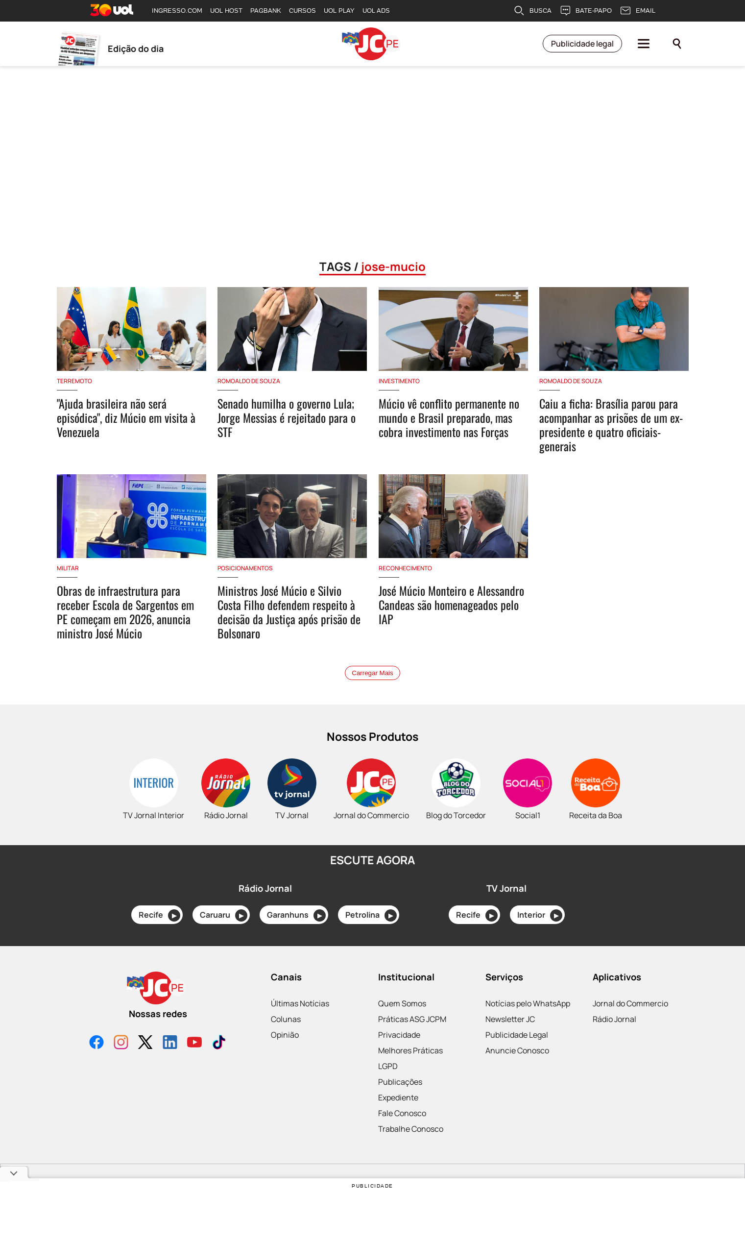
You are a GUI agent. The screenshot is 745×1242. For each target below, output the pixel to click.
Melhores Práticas (410, 1050)
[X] (145, 1043)
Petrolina (371, 915)
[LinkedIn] (170, 1043)
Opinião (285, 1034)
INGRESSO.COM (177, 10)
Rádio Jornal (614, 1019)
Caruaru (223, 915)
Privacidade (399, 1034)
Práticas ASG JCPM (412, 1019)
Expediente (398, 1097)
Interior (539, 915)
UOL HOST (226, 10)
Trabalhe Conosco (410, 1128)
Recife (159, 915)
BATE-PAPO (585, 11)
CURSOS (302, 10)
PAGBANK (265, 10)
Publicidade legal (582, 44)
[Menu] (643, 44)
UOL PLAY (339, 10)
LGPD (388, 1066)
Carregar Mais (372, 673)
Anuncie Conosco (517, 1050)
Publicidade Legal (516, 1034)
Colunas (286, 1019)
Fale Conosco (402, 1113)
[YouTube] (194, 1043)
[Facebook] (96, 1043)
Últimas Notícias (300, 1003)
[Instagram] (121, 1043)
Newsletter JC (510, 1019)
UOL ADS (376, 10)
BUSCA (532, 11)
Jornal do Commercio (630, 1003)
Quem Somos (402, 1003)
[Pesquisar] (677, 44)
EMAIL (637, 11)
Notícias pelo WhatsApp (527, 1003)
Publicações (400, 1081)
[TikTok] (219, 1043)
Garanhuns (296, 915)
